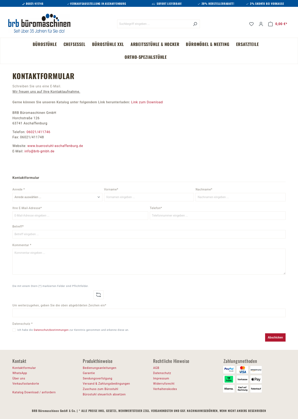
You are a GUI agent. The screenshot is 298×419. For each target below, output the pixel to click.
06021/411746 (38, 132)
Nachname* (204, 189)
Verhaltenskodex (165, 389)
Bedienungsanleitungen (100, 368)
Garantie (89, 373)
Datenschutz (162, 373)
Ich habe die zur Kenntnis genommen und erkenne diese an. (73, 330)
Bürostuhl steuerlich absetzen (104, 394)
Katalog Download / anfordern (34, 392)
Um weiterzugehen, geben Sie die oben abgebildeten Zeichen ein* (59, 305)
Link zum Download (147, 102)
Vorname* (111, 189)
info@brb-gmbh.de (39, 151)
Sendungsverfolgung (97, 378)
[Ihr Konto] (261, 24)
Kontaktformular (24, 368)
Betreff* (18, 226)
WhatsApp (19, 373)
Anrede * (18, 189)
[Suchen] (195, 24)
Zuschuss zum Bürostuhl (100, 389)
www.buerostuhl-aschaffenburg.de (55, 146)
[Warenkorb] (278, 24)
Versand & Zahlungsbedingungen (106, 383)
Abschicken (275, 337)
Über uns (18, 378)
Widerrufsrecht (163, 383)
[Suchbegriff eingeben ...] (153, 24)
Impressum (161, 378)
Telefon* (156, 208)
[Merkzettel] (251, 24)
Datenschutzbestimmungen (51, 330)
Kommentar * (21, 245)
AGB (156, 368)
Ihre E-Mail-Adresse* (27, 208)
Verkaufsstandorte (25, 383)
